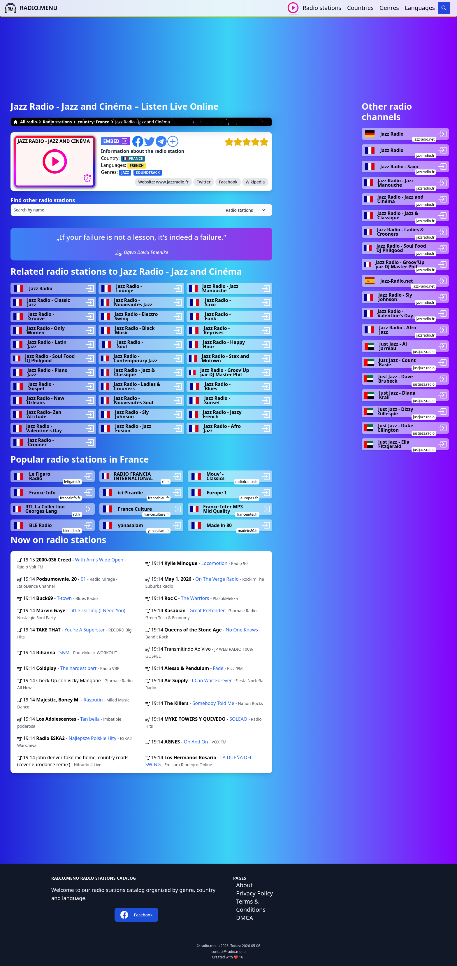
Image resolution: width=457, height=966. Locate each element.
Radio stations (322, 8)
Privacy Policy (254, 893)
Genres (389, 8)
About (244, 885)
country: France (93, 122)
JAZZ (125, 172)
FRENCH (137, 165)
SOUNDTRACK (148, 172)
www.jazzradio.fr (172, 182)
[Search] (444, 8)
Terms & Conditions (251, 905)
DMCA (244, 918)
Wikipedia (255, 182)
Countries (360, 8)
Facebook (228, 182)
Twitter (203, 182)
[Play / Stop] (293, 7)
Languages (420, 8)
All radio (25, 122)
